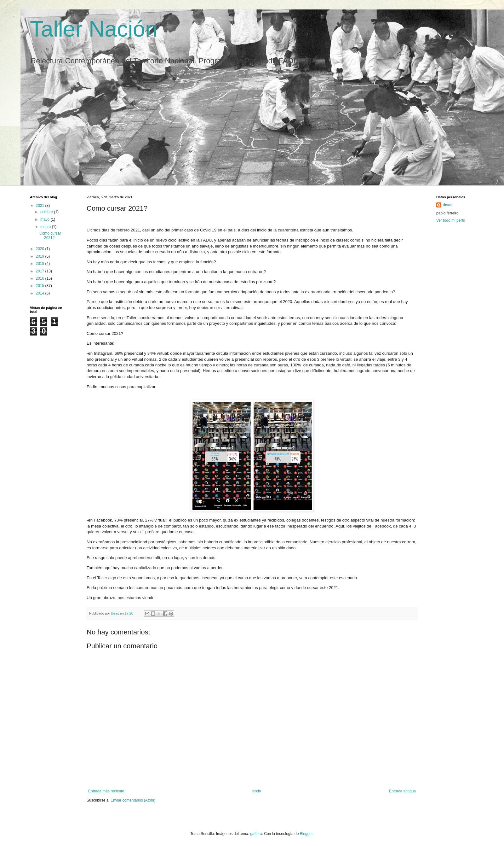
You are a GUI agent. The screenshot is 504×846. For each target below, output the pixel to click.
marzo (46, 227)
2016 (40, 278)
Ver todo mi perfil (450, 220)
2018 (40, 263)
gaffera (256, 833)
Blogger (306, 833)
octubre (47, 212)
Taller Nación (94, 29)
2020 (40, 249)
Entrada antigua (402, 791)
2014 (40, 293)
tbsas (447, 205)
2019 (40, 256)
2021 (40, 205)
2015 (40, 285)
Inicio (256, 791)
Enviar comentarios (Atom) (133, 800)
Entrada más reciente (106, 791)
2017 (40, 271)
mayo (45, 219)
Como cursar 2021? (50, 235)
